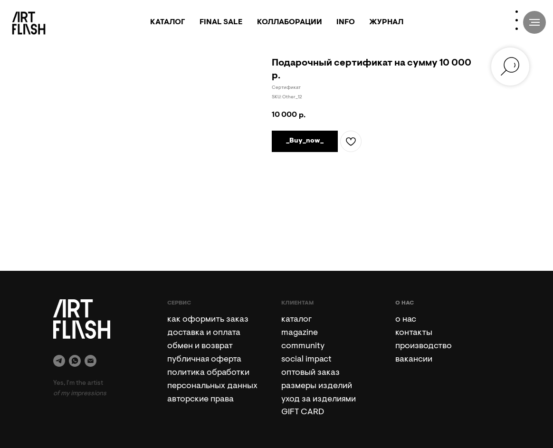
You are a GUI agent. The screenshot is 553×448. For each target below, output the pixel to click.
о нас (405, 319)
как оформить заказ (207, 319)
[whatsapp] (75, 361)
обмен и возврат (200, 346)
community (302, 346)
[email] (90, 361)
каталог (296, 319)
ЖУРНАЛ (386, 22)
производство (423, 346)
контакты (413, 333)
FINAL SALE (221, 22)
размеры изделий (316, 386)
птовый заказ (313, 373)
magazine (299, 333)
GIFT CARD (302, 412)
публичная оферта (204, 359)
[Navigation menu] (534, 22)
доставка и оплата (203, 333)
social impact (306, 359)
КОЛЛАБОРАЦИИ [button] (289, 22)
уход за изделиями (318, 399)
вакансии (413, 359)
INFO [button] (345, 22)
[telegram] (59, 361)
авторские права (200, 399)
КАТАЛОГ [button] (167, 22)
